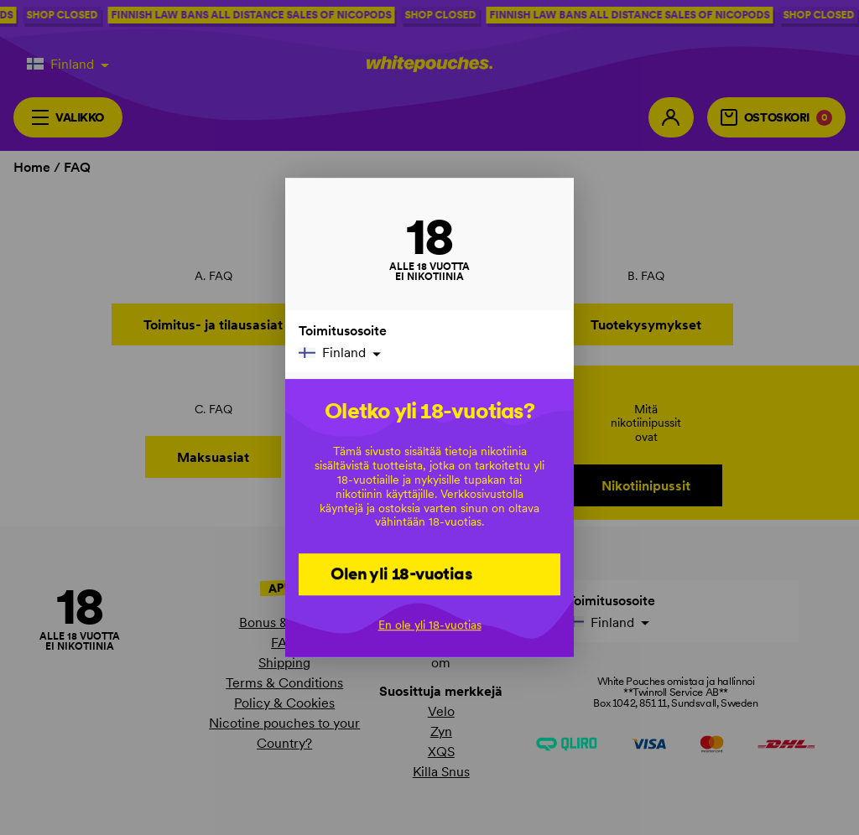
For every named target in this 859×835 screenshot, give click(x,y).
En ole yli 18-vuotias (430, 624)
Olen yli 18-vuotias (401, 573)
